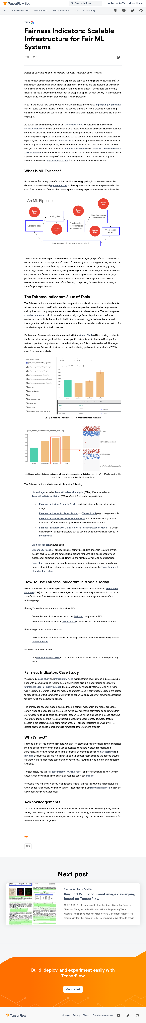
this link (90, 775)
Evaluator (78, 616)
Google (66, 1015)
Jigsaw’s (96, 148)
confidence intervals (35, 315)
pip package (38, 492)
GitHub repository (41, 544)
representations (58, 185)
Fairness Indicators (34, 128)
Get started (73, 989)
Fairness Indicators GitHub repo (64, 771)
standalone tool (40, 641)
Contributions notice (102, 1015)
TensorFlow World (73, 124)
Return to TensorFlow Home (125, 3)
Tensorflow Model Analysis (69, 492)
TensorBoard (89, 513)
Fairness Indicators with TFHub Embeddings (62, 518)
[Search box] (89, 3)
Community (89, 10)
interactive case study (75, 148)
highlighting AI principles (108, 104)
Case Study (38, 563)
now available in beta (57, 160)
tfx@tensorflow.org (99, 787)
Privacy (76, 1015)
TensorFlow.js (41, 10)
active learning (106, 751)
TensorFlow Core (20, 10)
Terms (86, 1015)
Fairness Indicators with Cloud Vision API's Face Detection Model (73, 527)
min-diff (28, 755)
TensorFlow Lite (61, 10)
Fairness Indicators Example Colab (57, 504)
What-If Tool (85, 335)
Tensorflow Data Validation (46, 496)
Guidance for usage (42, 550)
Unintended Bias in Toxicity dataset (42, 687)
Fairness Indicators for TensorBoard (58, 513)
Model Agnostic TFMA (48, 657)
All (4, 10)
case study (43, 679)
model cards (64, 140)
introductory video (63, 679)
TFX (76, 10)
